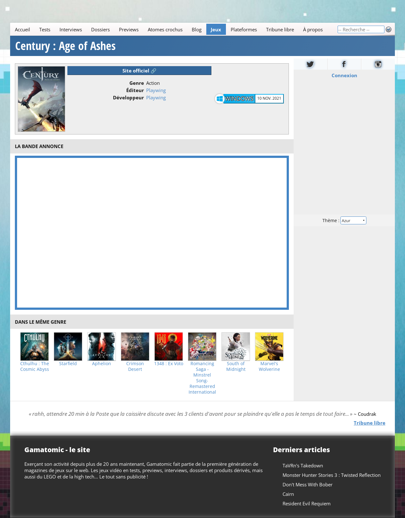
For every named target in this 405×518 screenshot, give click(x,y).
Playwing (156, 90)
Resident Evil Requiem (307, 503)
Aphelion (101, 363)
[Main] (173, 29)
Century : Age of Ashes (65, 46)
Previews (129, 29)
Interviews (70, 29)
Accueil (22, 29)
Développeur (128, 97)
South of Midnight (236, 366)
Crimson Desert (135, 366)
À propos (313, 29)
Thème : (344, 220)
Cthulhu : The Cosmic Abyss (34, 366)
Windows (239, 98)
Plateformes (244, 29)
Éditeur (135, 90)
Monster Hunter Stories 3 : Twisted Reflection (332, 475)
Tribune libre (280, 29)
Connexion (344, 75)
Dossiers (100, 29)
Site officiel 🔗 (139, 70)
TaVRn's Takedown (303, 465)
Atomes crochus (165, 29)
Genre (136, 83)
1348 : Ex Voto (168, 363)
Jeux (216, 29)
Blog (197, 29)
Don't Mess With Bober (308, 484)
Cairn (288, 494)
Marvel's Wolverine (269, 366)
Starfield (68, 363)
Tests (44, 29)
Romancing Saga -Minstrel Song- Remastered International (202, 378)
